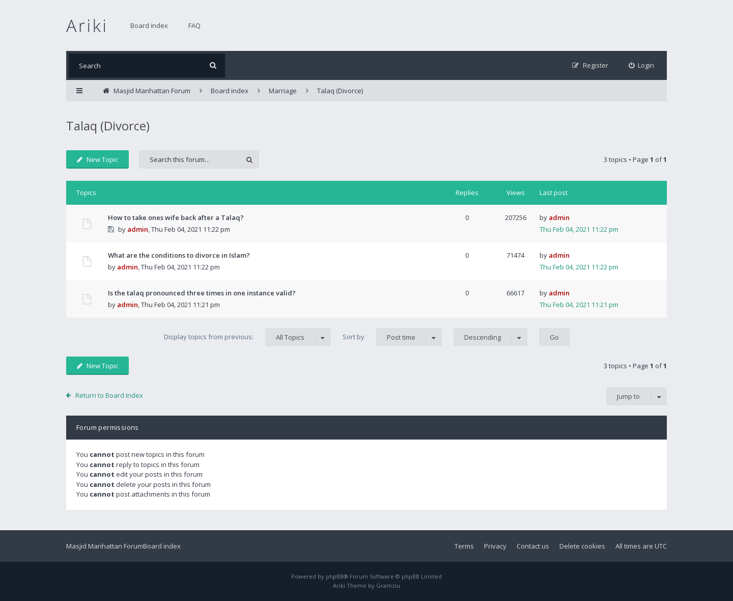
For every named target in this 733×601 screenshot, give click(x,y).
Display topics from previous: (247, 337)
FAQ (194, 25)
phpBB (335, 576)
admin (137, 229)
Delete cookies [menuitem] (582, 546)
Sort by (392, 337)
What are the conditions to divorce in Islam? (179, 255)
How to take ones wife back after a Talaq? (176, 217)
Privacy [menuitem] (495, 546)
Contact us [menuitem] (533, 546)
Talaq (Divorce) (108, 125)
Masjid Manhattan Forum (104, 546)
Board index (149, 25)
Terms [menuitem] (464, 546)
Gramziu (388, 585)
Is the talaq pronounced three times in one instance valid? (202, 292)
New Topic (97, 159)
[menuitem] (641, 65)
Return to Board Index (109, 395)
